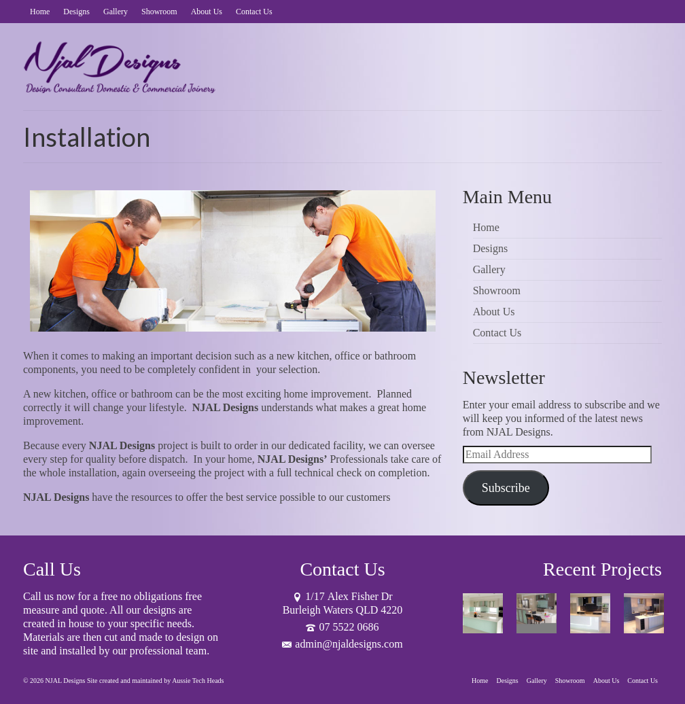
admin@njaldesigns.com (342, 644)
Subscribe (506, 488)
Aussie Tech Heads (198, 680)
